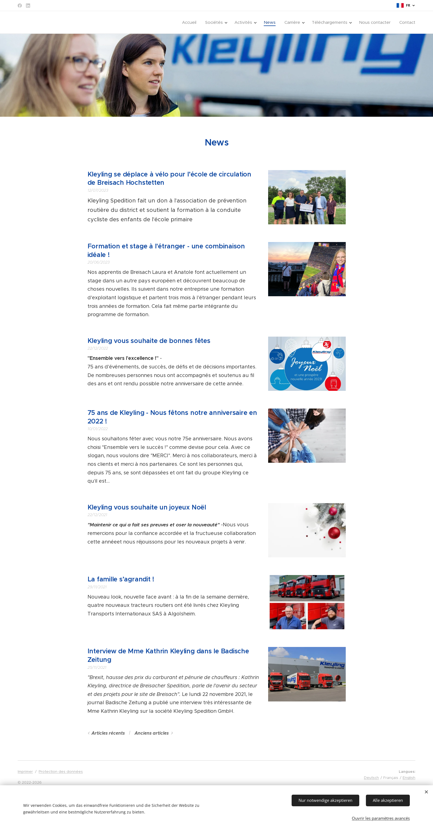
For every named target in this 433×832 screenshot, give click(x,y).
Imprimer (25, 771)
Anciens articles (151, 733)
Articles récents (108, 733)
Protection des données (61, 771)
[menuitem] (191, 22)
